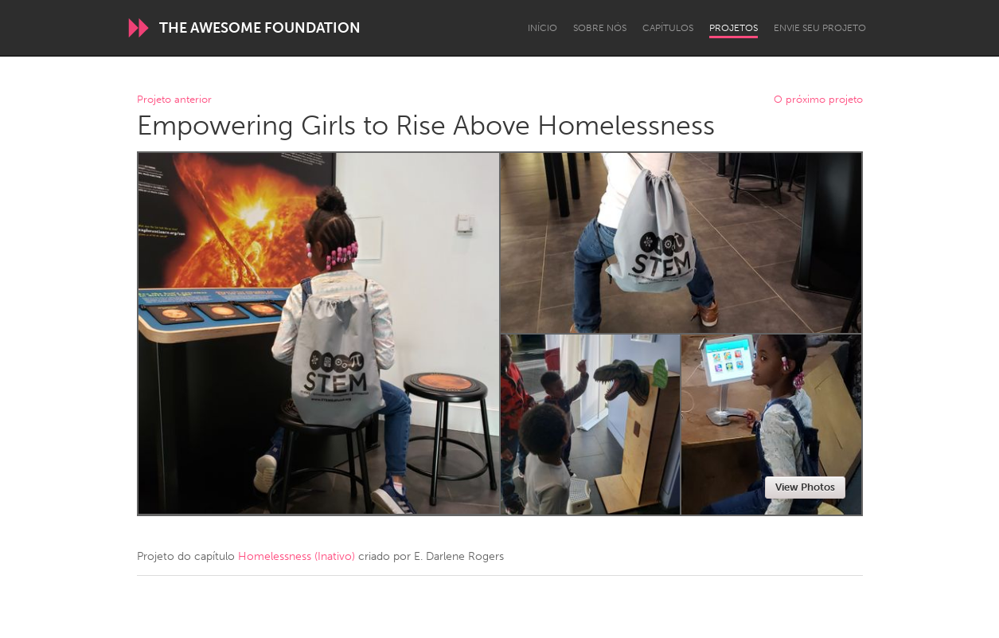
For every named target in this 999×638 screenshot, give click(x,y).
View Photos (805, 487)
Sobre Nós (599, 27)
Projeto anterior (174, 100)
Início (542, 27)
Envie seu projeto (820, 27)
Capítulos (667, 27)
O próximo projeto (818, 100)
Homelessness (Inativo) (296, 556)
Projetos (733, 27)
